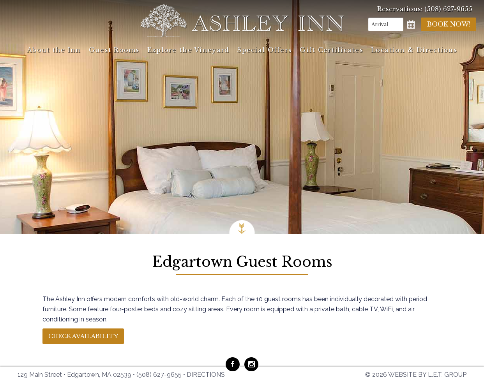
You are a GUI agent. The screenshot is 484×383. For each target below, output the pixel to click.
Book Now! (448, 24)
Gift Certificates (331, 50)
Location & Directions (414, 50)
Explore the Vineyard (188, 50)
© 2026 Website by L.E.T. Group (415, 374)
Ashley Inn (242, 20)
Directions (206, 374)
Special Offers (264, 50)
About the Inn (54, 50)
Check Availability (83, 336)
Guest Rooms (114, 50)
